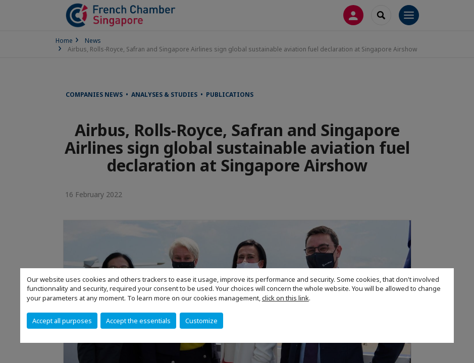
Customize (201, 320)
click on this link (285, 297)
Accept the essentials (138, 320)
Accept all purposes (62, 320)
